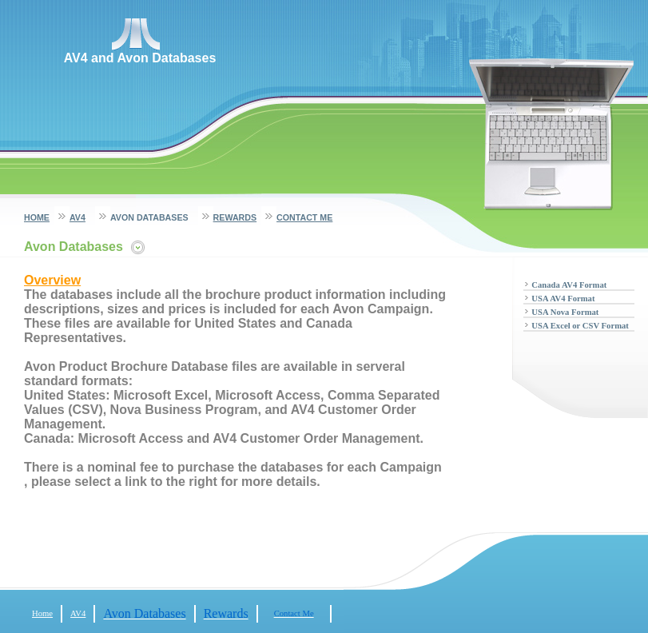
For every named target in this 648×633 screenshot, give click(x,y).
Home (37, 217)
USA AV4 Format (562, 298)
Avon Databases (149, 217)
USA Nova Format (564, 312)
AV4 (77, 217)
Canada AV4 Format (568, 285)
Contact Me (304, 217)
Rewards (234, 217)
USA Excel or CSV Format (580, 325)
